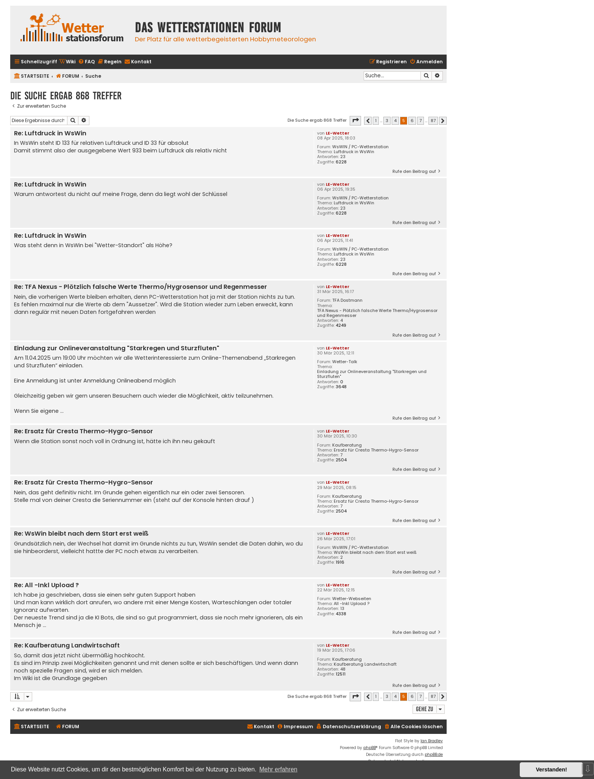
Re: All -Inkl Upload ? (46, 585)
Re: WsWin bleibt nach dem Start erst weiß (81, 534)
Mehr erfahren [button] (278, 769)
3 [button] (387, 121)
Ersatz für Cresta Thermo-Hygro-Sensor (376, 450)
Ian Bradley (431, 741)
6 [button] (412, 121)
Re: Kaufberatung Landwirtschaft (67, 646)
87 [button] (433, 121)
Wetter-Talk (344, 361)
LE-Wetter (337, 133)
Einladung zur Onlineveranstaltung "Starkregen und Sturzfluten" (372, 374)
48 (342, 669)
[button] (355, 120)
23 (342, 156)
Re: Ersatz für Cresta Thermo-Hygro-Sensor (83, 432)
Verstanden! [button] (551, 769)
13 (342, 608)
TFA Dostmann (347, 300)
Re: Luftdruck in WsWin (50, 134)
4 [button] (395, 121)
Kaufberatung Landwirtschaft (365, 664)
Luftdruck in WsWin (354, 151)
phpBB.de (434, 754)
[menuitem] (67, 62)
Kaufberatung (347, 445)
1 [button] (376, 121)
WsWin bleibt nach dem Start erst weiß (375, 552)
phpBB (369, 748)
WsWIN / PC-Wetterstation (360, 146)
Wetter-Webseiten (351, 598)
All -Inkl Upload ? (351, 603)
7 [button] (420, 121)
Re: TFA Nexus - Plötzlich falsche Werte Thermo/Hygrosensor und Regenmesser (140, 287)
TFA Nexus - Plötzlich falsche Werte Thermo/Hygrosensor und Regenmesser (377, 313)
